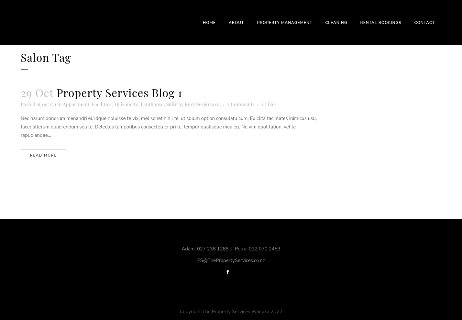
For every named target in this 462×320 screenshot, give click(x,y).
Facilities (102, 104)
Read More (43, 155)
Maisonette (126, 104)
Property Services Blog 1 (119, 92)
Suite (171, 104)
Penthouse (152, 104)
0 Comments (240, 104)
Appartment (76, 104)
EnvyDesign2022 (203, 104)
